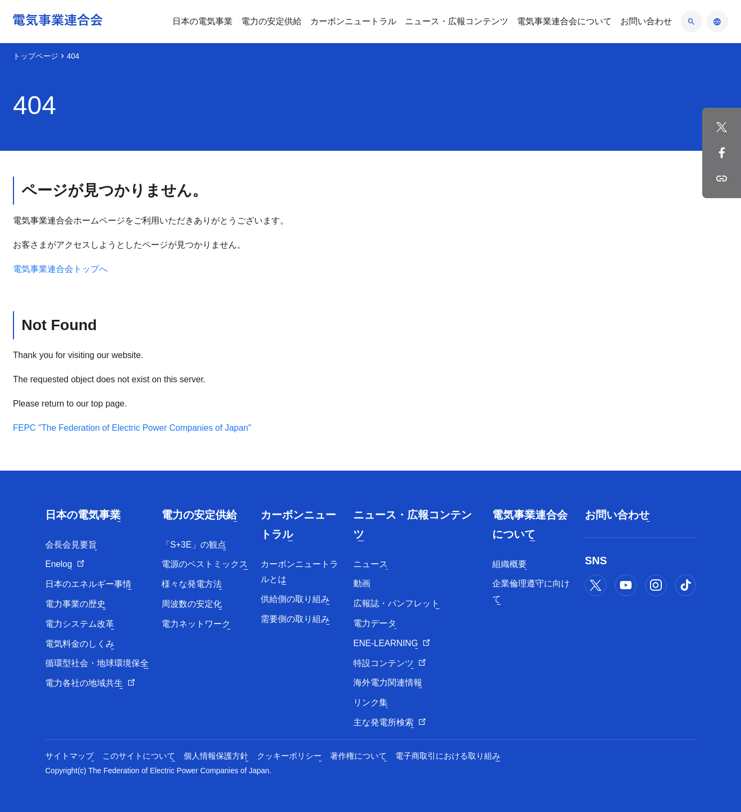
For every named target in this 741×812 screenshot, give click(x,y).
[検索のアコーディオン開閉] (691, 21)
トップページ (35, 56)
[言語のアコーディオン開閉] (717, 21)
